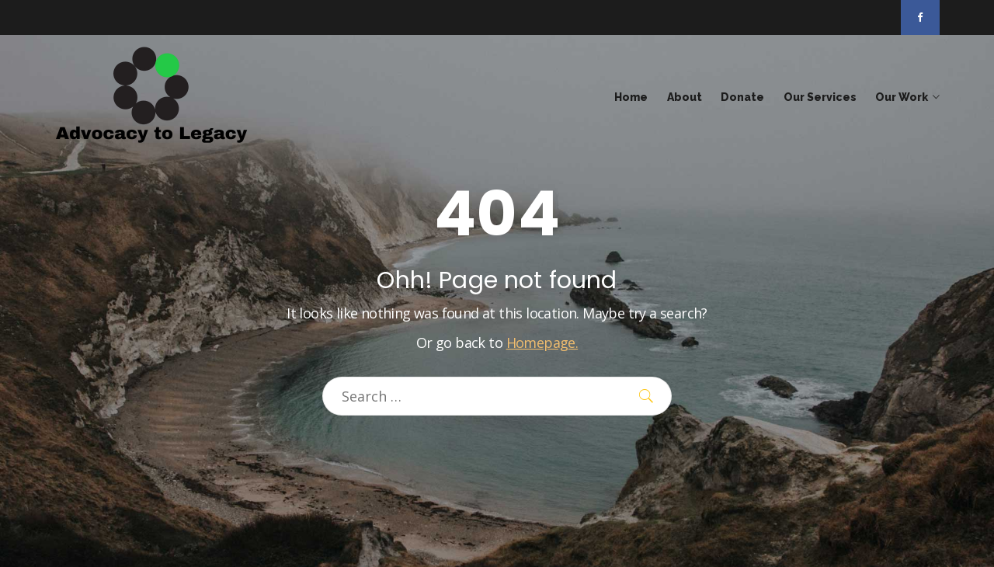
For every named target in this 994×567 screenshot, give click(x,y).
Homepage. (542, 342)
